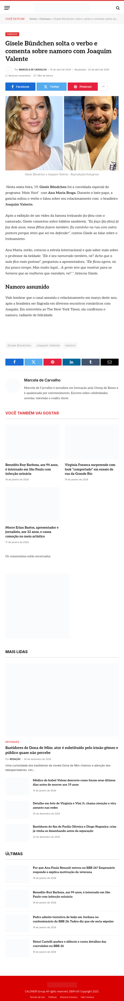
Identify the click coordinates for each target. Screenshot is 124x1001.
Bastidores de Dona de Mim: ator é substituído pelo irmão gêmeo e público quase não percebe (61, 750)
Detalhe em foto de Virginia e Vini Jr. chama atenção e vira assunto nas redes (74, 806)
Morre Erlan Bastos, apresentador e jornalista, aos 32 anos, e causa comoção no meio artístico (31, 532)
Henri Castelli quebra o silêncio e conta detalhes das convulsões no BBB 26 (69, 944)
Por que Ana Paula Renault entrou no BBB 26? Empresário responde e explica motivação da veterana (74, 870)
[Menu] (7, 8)
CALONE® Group (35, 991)
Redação (15, 759)
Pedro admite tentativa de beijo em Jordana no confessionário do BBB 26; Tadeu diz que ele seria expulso (73, 919)
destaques (12, 742)
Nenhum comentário (18, 75)
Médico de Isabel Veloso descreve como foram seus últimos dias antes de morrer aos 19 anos (74, 782)
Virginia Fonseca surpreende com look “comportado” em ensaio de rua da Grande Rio (90, 469)
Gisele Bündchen (19, 345)
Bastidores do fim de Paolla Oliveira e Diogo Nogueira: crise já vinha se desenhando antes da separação (74, 829)
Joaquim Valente (48, 345)
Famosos (45, 18)
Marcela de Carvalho (33, 69)
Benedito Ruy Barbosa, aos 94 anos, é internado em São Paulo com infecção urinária (31, 469)
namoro (70, 345)
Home (33, 18)
